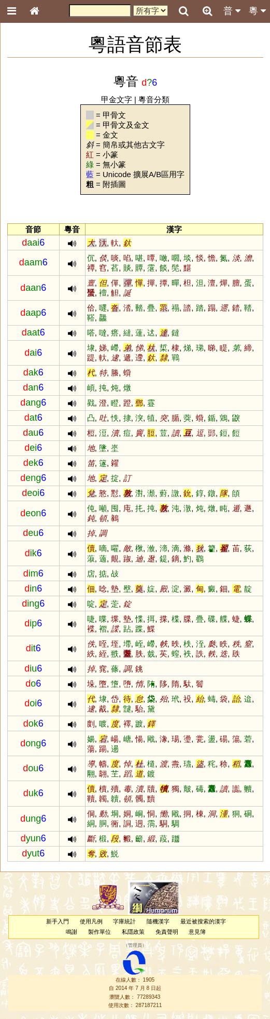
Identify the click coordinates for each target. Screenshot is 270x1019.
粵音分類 (153, 99)
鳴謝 (71, 932)
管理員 (135, 945)
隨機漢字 (158, 921)
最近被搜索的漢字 (203, 921)
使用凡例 (91, 921)
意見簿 (197, 932)
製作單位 (99, 932)
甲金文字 (116, 99)
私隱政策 (133, 932)
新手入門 (57, 921)
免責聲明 (166, 932)
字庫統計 (124, 921)
